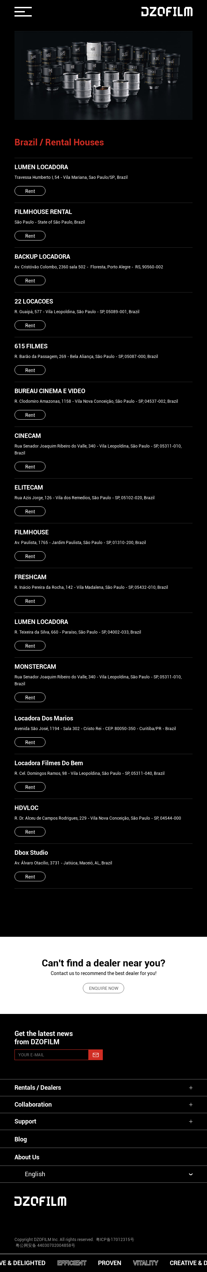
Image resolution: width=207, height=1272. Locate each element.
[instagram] (29, 1220)
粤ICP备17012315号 (115, 1239)
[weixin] (140, 1220)
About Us (26, 1157)
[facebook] (103, 1220)
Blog (20, 1139)
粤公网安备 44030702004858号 (44, 1245)
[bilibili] (177, 1220)
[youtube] (66, 1220)
